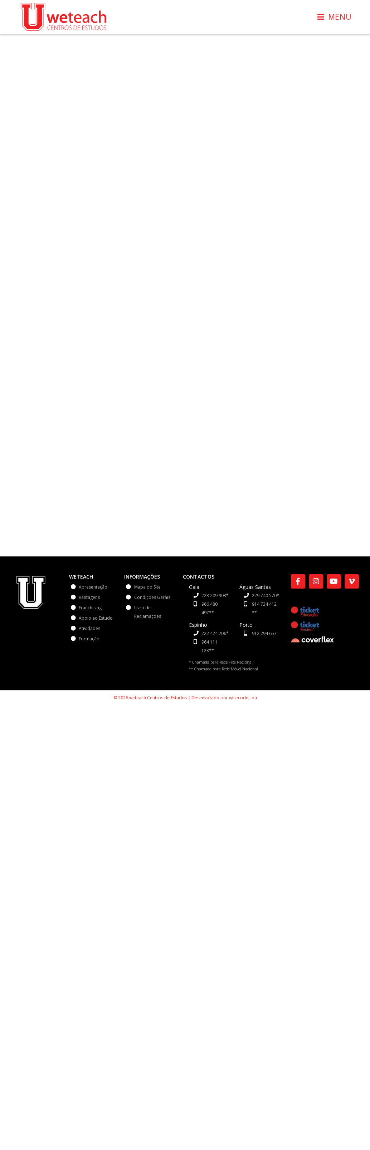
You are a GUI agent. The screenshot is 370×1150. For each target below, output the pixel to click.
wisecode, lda (243, 698)
